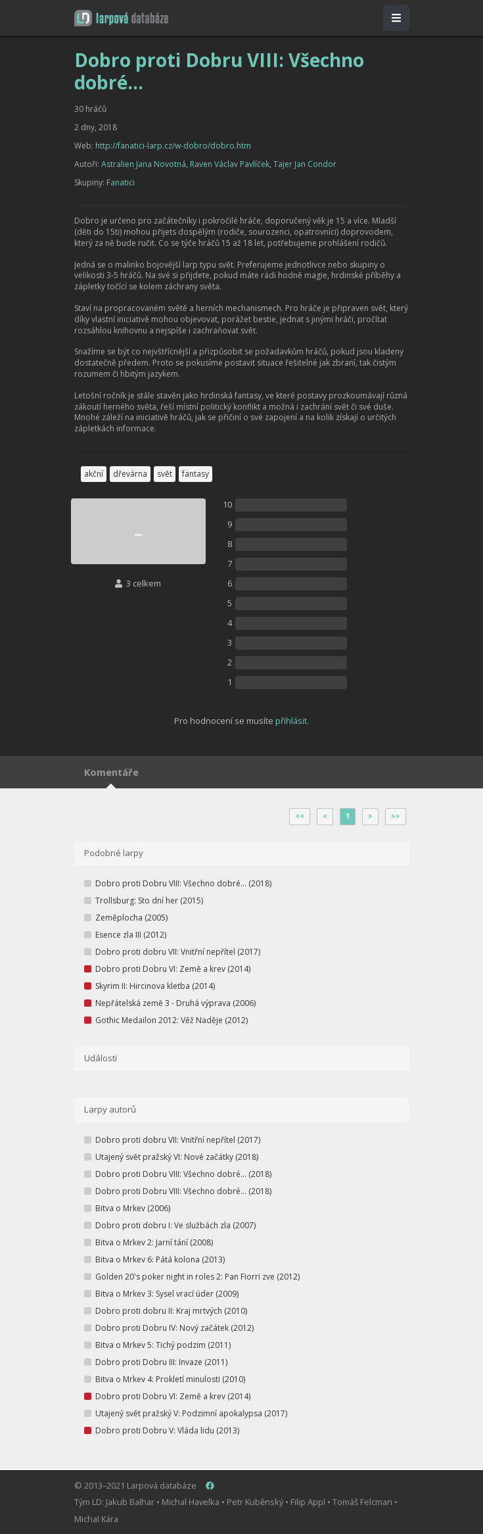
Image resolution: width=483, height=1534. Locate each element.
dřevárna (130, 473)
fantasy (195, 473)
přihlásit (291, 721)
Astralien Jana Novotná (143, 164)
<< (299, 816)
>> (395, 816)
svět (164, 473)
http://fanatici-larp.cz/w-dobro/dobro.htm (173, 145)
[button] (121, 18)
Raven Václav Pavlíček (229, 164)
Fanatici (120, 182)
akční (93, 473)
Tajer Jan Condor (304, 164)
